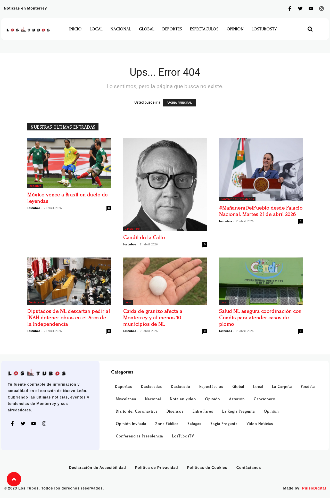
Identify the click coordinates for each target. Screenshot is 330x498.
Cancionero (132, 228)
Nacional (121, 29)
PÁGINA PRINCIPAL (179, 102)
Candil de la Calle (144, 237)
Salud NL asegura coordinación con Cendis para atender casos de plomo (260, 317)
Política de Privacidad (156, 468)
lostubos (33, 208)
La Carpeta (282, 387)
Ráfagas (194, 424)
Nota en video (183, 399)
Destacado (180, 387)
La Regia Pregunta (238, 411)
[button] (310, 29)
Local (96, 29)
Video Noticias (259, 424)
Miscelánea (126, 399)
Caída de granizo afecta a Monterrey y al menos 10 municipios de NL (153, 317)
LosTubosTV (264, 29)
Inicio (75, 29)
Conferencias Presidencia (237, 199)
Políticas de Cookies (207, 468)
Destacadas (36, 302)
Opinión (235, 29)
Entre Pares (203, 411)
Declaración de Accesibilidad (97, 468)
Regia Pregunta (223, 424)
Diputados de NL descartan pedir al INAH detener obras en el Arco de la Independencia (68, 317)
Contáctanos (248, 468)
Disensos (175, 411)
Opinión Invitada (131, 424)
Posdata (308, 387)
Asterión (237, 399)
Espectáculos (204, 29)
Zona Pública (166, 424)
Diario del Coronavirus (137, 411)
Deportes (172, 29)
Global (146, 29)
